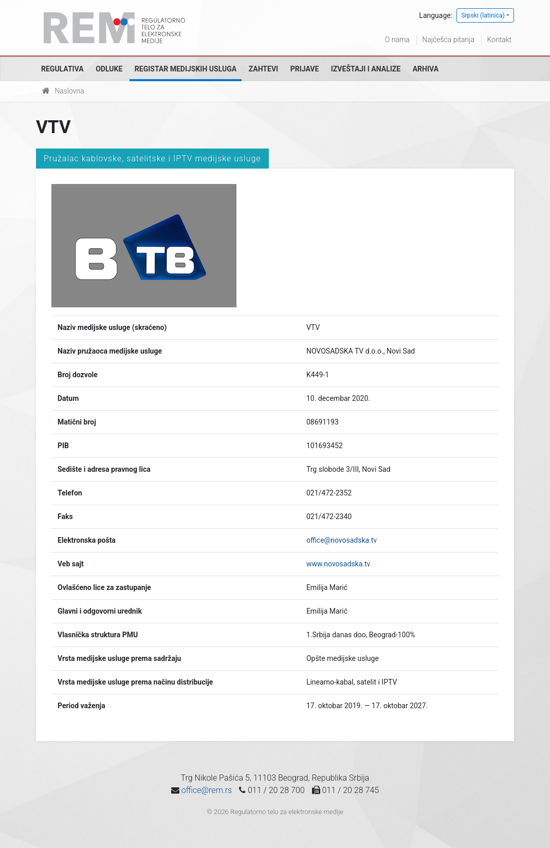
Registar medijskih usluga (185, 69)
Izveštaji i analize (365, 69)
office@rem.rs (206, 790)
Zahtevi (263, 69)
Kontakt (499, 39)
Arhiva (425, 69)
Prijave (304, 69)
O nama (397, 39)
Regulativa (62, 69)
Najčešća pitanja (448, 39)
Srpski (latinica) (483, 15)
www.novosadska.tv (338, 564)
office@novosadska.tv (341, 540)
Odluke (109, 69)
